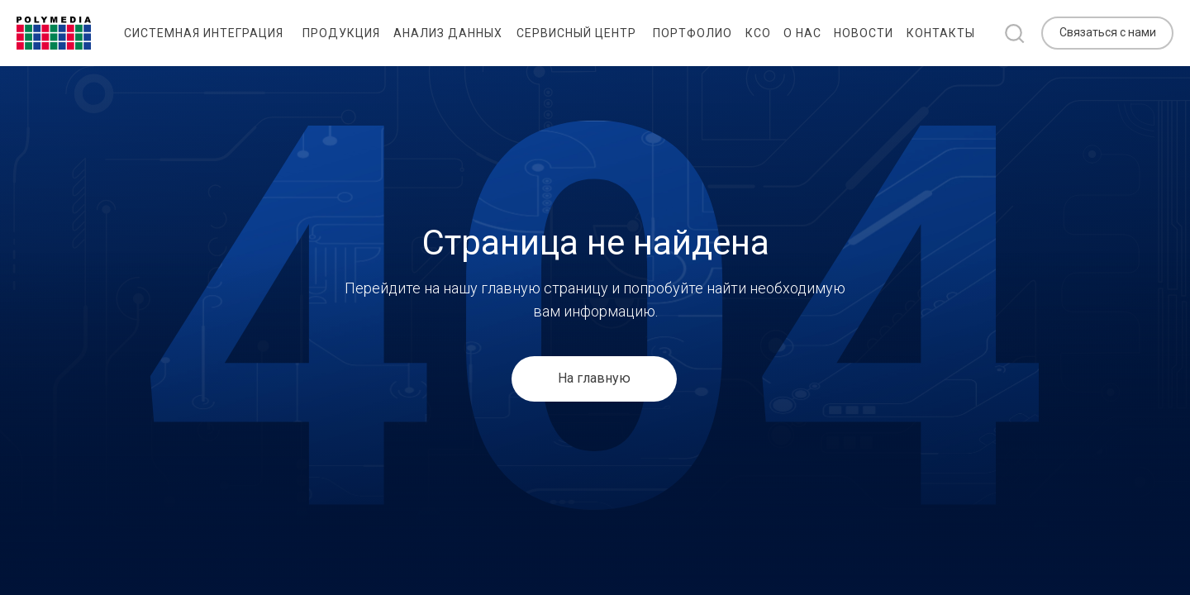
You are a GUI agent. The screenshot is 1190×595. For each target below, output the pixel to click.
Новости (863, 33)
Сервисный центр (576, 33)
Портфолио (692, 33)
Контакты (941, 33)
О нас (802, 33)
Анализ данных (447, 33)
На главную (594, 378)
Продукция (341, 33)
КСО (758, 33)
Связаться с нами (1107, 32)
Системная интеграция (203, 33)
